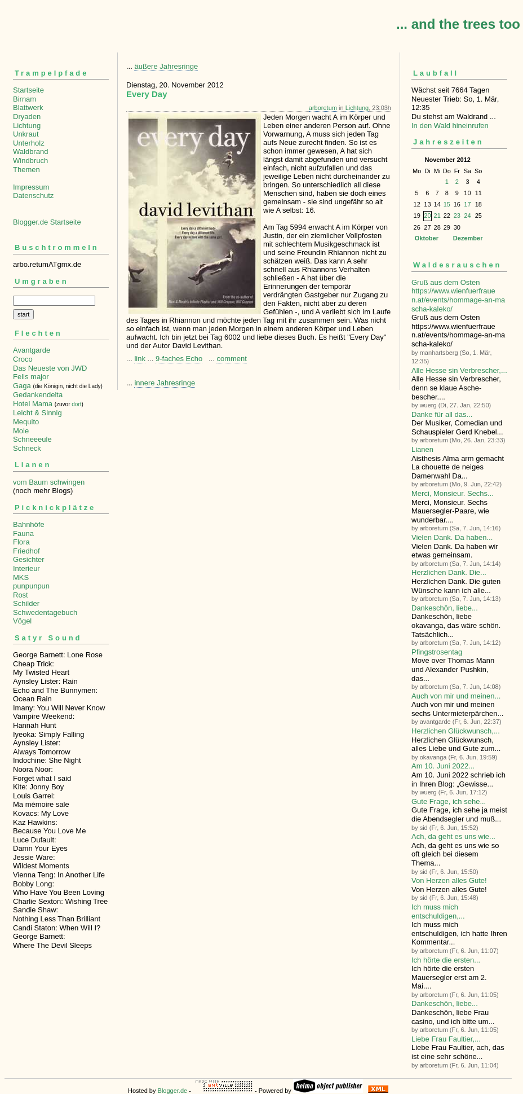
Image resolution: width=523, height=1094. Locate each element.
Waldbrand (30, 151)
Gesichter (29, 559)
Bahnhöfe (29, 524)
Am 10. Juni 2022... (443, 766)
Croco (23, 359)
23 (457, 215)
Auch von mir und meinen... (455, 696)
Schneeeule (32, 439)
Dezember (468, 238)
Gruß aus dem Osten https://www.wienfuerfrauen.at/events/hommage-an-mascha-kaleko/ (458, 295)
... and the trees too (458, 24)
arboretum (323, 107)
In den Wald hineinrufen (450, 125)
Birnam (24, 99)
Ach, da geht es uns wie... (453, 836)
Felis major (31, 376)
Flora (21, 542)
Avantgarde (31, 350)
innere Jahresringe (164, 383)
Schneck (27, 448)
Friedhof (26, 551)
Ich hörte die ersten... (445, 960)
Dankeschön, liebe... (444, 608)
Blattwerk (28, 107)
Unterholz (29, 143)
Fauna (23, 533)
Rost (20, 595)
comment (231, 358)
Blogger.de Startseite (47, 222)
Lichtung (27, 125)
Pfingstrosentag (436, 652)
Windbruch (30, 160)
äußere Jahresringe (166, 66)
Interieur (26, 568)
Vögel (22, 621)
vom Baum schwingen (49, 482)
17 (467, 204)
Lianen (422, 449)
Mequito (26, 422)
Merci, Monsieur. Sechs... (452, 493)
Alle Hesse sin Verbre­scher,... (459, 370)
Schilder (26, 603)
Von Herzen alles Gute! (449, 880)
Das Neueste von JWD (50, 368)
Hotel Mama (32, 403)
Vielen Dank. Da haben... (452, 537)
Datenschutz (33, 195)
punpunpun (31, 586)
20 (427, 215)
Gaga (22, 385)
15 (447, 204)
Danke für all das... (441, 414)
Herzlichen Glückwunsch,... (455, 731)
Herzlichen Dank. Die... (448, 572)
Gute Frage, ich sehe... (448, 801)
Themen (26, 169)
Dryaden (27, 116)
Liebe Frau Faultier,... (446, 1039)
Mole (21, 431)
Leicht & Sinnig (37, 412)
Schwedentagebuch (45, 612)
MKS (21, 577)
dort (76, 404)
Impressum (31, 187)
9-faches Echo (179, 358)
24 (467, 215)
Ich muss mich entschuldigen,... (438, 911)
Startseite (28, 90)
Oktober (426, 238)
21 (437, 215)
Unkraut (26, 134)
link (139, 358)
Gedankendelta (38, 394)
